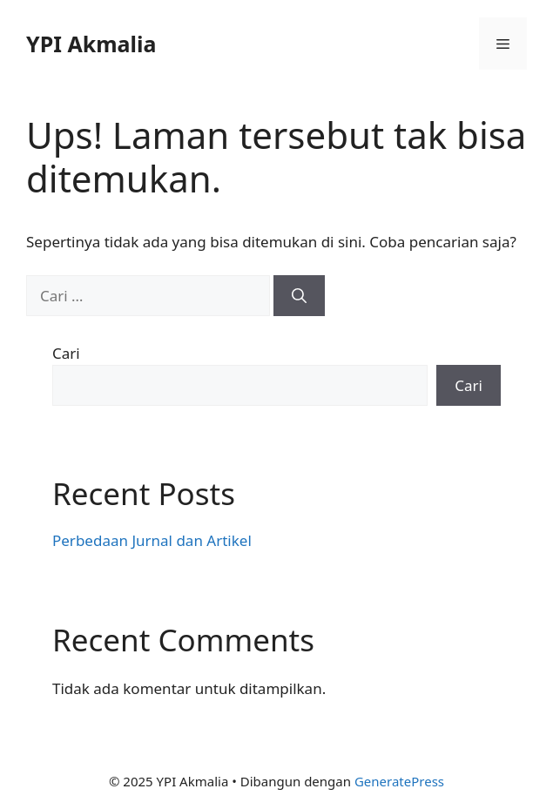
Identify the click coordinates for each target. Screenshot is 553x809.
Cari (66, 353)
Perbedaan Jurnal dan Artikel (152, 540)
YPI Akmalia (91, 43)
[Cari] (299, 296)
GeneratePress (399, 781)
